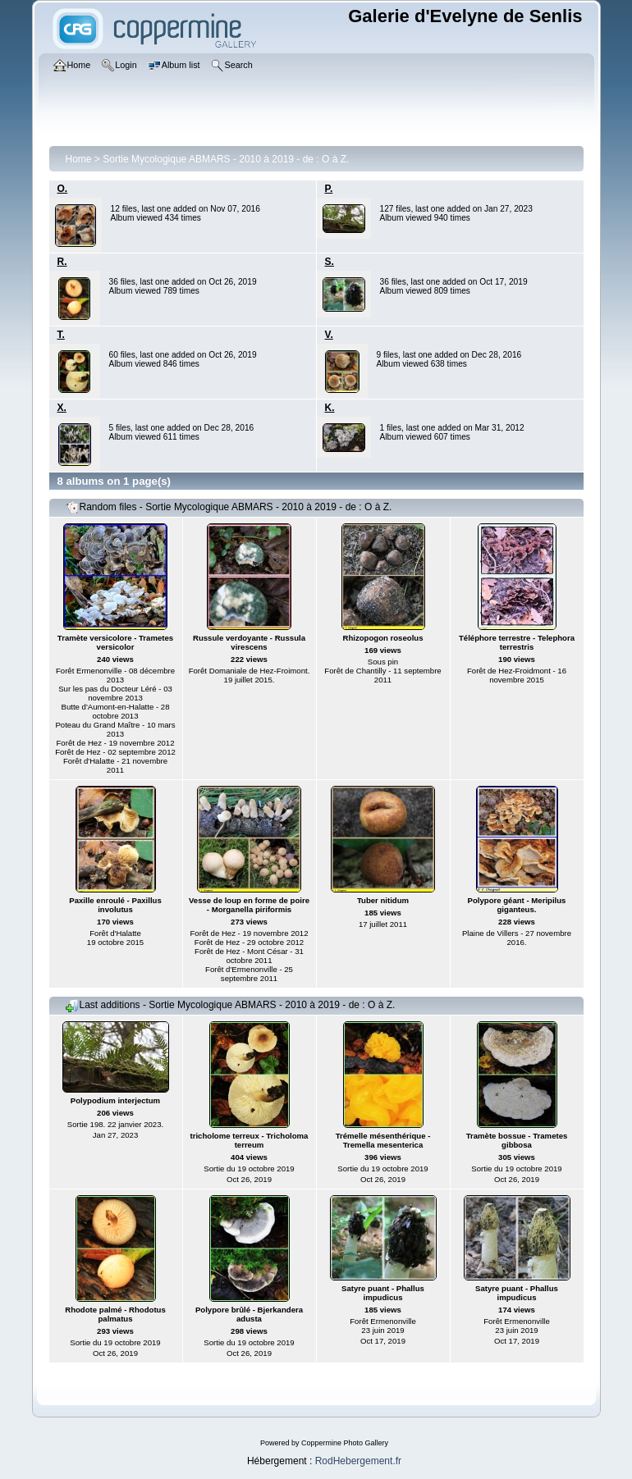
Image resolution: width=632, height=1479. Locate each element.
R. (62, 261)
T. (61, 334)
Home (79, 159)
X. (61, 407)
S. (329, 261)
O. (62, 188)
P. (329, 188)
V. (329, 334)
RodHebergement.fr (358, 1461)
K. (330, 407)
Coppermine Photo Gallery (344, 1443)
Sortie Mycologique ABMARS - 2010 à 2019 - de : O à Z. (226, 159)
